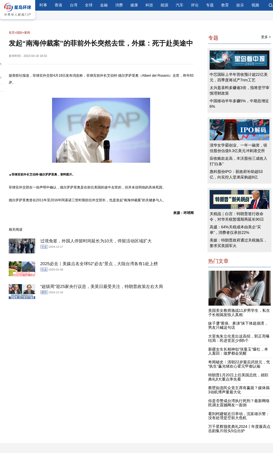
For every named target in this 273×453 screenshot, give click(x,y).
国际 (19, 32)
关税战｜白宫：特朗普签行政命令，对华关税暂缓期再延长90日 (237, 216)
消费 (119, 5)
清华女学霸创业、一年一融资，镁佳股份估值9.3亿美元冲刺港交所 (238, 148)
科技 (149, 5)
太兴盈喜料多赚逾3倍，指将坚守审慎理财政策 (239, 90)
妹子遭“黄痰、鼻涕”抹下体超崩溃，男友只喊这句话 (238, 325)
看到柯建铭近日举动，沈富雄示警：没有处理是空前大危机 (239, 416)
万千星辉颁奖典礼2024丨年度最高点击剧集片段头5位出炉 (239, 428)
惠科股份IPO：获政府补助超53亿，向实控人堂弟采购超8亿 (236, 174)
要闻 (27, 32)
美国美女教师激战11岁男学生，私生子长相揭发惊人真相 (239, 312)
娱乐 (240, 5)
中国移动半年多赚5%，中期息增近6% (239, 104)
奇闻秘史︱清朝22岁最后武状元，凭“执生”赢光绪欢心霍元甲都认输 (239, 364)
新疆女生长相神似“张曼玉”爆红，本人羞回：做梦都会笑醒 (238, 351)
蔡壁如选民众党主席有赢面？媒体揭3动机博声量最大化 (239, 390)
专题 (210, 5)
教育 (225, 5)
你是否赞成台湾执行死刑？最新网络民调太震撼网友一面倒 (239, 403)
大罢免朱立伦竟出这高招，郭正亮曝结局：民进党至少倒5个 (239, 338)
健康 (134, 5)
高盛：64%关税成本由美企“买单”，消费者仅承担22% (235, 230)
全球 (89, 5)
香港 (58, 5)
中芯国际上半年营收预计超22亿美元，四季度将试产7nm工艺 (239, 77)
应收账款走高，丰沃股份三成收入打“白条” (238, 161)
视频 (255, 5)
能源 (164, 5)
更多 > (266, 37)
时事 (43, 5)
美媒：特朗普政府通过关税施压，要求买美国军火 (238, 243)
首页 (12, 32)
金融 (104, 5)
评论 (195, 5)
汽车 (179, 5)
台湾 (73, 5)
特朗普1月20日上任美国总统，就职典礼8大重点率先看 (238, 377)
